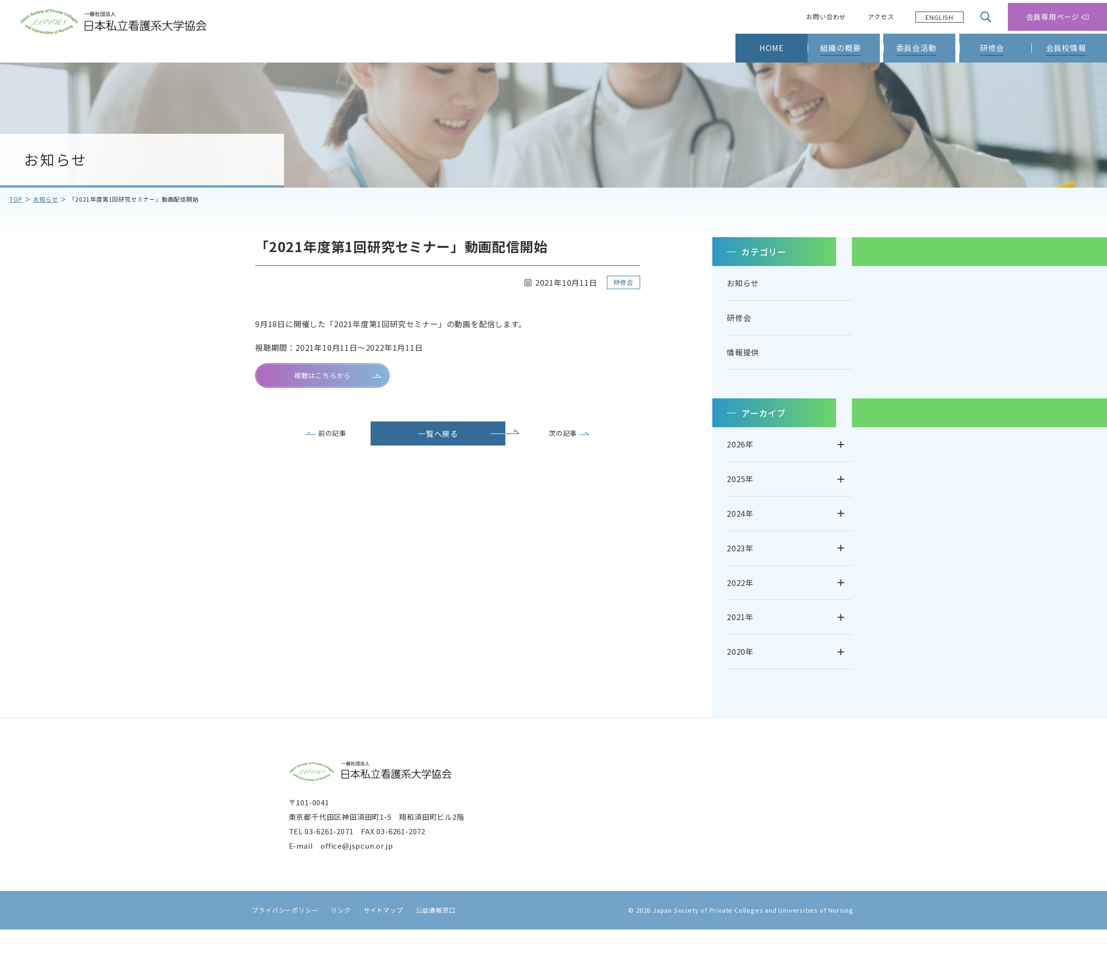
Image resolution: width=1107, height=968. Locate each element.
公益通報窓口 (429, 948)
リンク (334, 948)
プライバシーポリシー (278, 948)
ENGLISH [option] (939, 17)
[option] (939, 17)
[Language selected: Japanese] (939, 17)
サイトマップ (377, 948)
